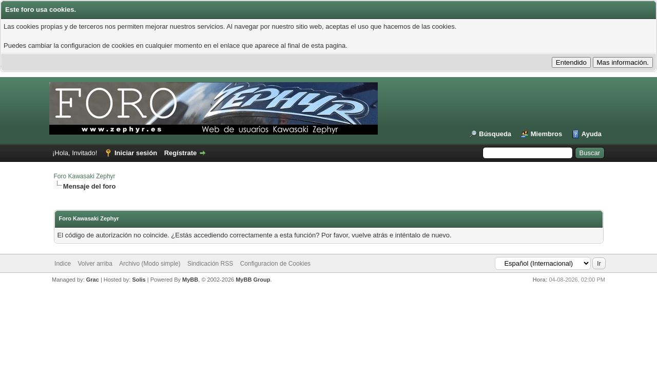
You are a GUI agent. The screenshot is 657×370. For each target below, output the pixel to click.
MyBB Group (253, 279)
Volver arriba (95, 263)
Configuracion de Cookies (275, 263)
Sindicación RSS (210, 263)
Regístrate (180, 153)
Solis (138, 279)
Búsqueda (495, 134)
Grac (92, 279)
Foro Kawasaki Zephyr (84, 176)
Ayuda (592, 134)
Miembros (546, 134)
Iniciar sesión (135, 153)
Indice (62, 263)
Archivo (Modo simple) (149, 263)
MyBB (190, 279)
